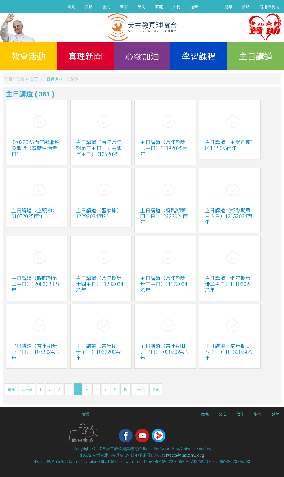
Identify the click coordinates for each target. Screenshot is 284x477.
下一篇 (140, 389)
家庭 (159, 6)
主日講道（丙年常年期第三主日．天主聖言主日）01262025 (99, 147)
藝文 (106, 6)
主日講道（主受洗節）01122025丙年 (229, 145)
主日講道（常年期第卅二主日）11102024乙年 (228, 283)
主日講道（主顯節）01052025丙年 (34, 213)
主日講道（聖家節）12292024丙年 (99, 213)
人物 (176, 6)
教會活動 (28, 56)
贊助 (246, 6)
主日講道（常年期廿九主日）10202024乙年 (164, 351)
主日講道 (256, 56)
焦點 (89, 6)
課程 (275, 414)
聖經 (258, 414)
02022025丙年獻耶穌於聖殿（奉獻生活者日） (35, 147)
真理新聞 (85, 56)
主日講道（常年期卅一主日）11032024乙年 (35, 351)
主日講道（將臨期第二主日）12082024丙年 (35, 283)
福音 (194, 6)
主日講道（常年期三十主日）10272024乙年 (100, 351)
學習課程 (199, 56)
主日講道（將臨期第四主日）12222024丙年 (164, 216)
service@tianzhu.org (183, 455)
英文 (141, 6)
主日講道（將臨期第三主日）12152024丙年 (228, 216)
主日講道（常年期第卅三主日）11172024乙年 (163, 283)
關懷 (205, 414)
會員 (86, 414)
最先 (11, 389)
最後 (155, 389)
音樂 (124, 6)
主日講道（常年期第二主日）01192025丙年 (164, 147)
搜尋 (228, 6)
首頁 (71, 6)
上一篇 (27, 389)
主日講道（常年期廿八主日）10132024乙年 (228, 351)
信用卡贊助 (269, 6)
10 (125, 389)
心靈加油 (142, 56)
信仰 (240, 414)
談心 (223, 414)
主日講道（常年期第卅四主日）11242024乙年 (99, 283)
